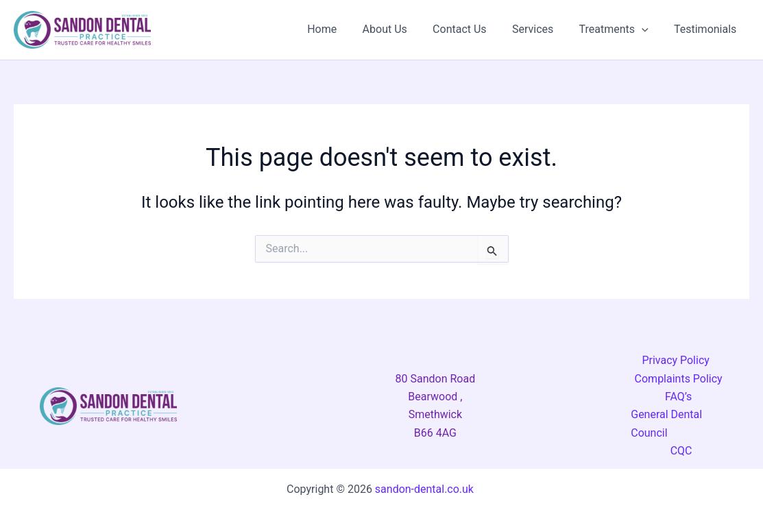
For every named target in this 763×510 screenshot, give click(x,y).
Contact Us (473, 29)
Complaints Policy (679, 378)
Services (541, 29)
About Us (400, 29)
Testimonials (707, 29)
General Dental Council (666, 423)
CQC (681, 450)
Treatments (619, 29)
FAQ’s (678, 396)
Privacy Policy (676, 360)
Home (341, 29)
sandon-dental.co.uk (425, 489)
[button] (647, 29)
